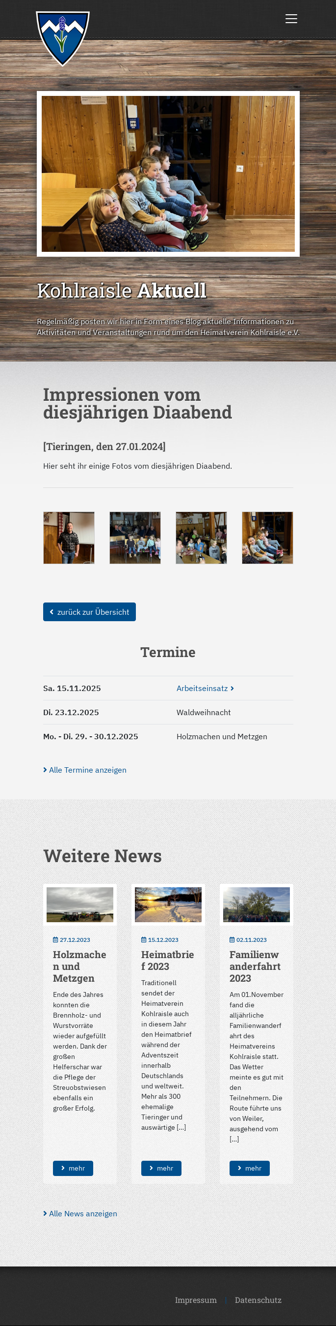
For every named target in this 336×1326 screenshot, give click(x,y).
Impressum (196, 1300)
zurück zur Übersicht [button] (89, 612)
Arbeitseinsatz (202, 688)
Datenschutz (258, 1300)
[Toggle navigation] (291, 18)
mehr (73, 1168)
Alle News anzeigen (80, 1213)
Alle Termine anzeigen (85, 770)
